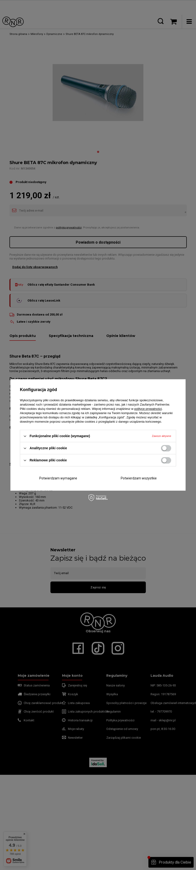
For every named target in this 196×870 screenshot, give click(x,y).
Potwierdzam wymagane (58, 478)
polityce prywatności (148, 409)
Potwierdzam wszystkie (139, 478)
